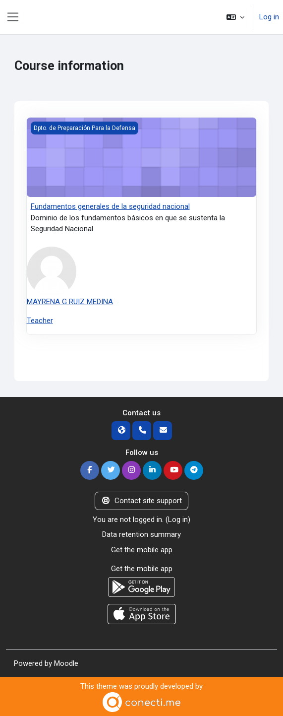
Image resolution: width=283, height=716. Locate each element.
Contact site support (141, 500)
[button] (235, 17)
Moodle (66, 663)
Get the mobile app (141, 549)
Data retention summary (141, 534)
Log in (269, 16)
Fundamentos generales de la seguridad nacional (110, 206)
